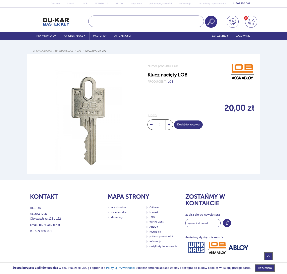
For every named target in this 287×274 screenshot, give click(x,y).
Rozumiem (265, 268)
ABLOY (119, 3)
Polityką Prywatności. (121, 268)
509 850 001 (241, 3)
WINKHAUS (101, 3)
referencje (185, 3)
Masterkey (100, 35)
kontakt (71, 3)
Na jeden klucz (74, 35)
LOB (85, 3)
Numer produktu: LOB (162, 66)
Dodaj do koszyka (188, 124)
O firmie (55, 3)
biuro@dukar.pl (49, 225)
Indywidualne (46, 35)
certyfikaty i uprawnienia (212, 3)
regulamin (136, 3)
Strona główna (42, 51)
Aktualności (122, 35)
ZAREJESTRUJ (220, 35)
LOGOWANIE (243, 35)
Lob (79, 51)
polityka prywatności (160, 3)
